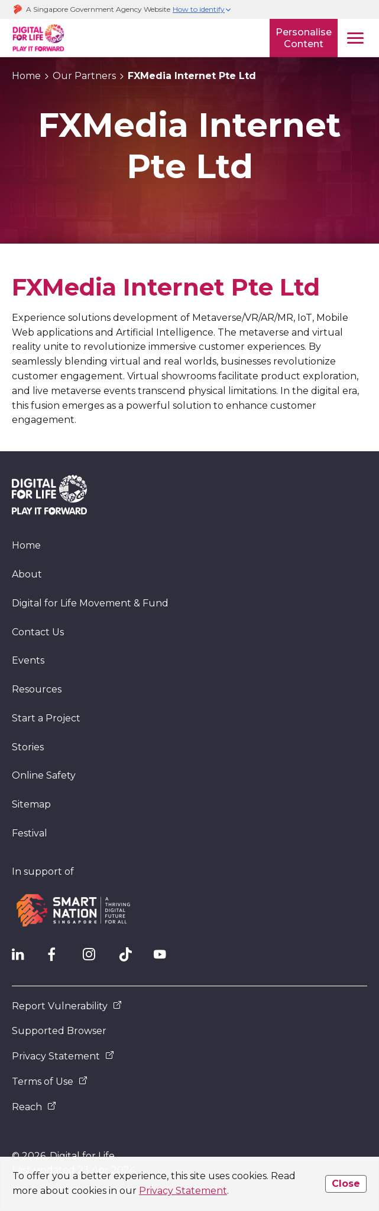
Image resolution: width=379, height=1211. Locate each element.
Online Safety (44, 775)
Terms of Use (50, 1081)
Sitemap (31, 804)
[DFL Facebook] (59, 957)
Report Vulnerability (67, 1006)
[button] (202, 10)
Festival (29, 833)
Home (26, 545)
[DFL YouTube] (165, 957)
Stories (28, 747)
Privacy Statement (183, 1190)
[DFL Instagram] (94, 957)
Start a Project (46, 718)
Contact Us (38, 632)
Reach (34, 1106)
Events (28, 660)
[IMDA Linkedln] (23, 957)
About (27, 574)
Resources (36, 689)
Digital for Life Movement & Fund (90, 603)
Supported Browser (59, 1030)
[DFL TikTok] (130, 957)
